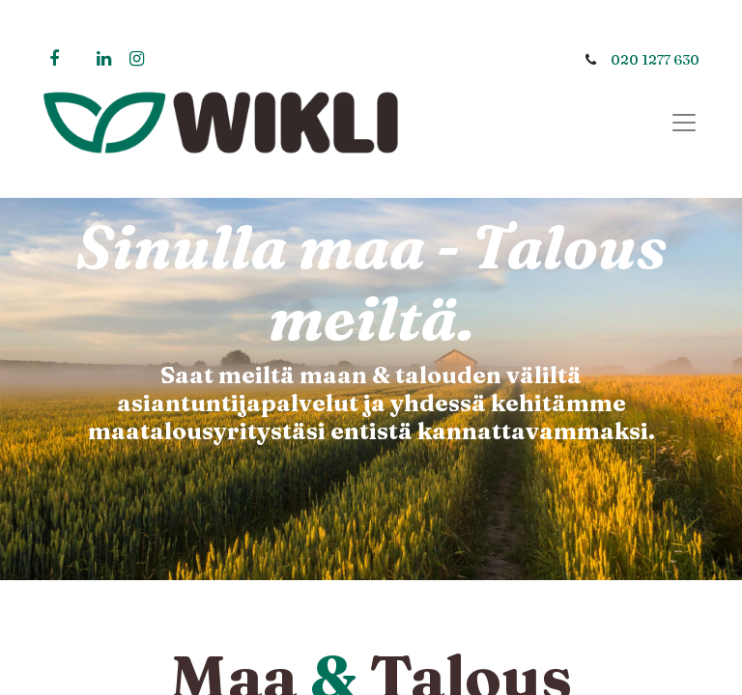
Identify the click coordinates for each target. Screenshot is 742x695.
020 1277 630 (655, 60)
